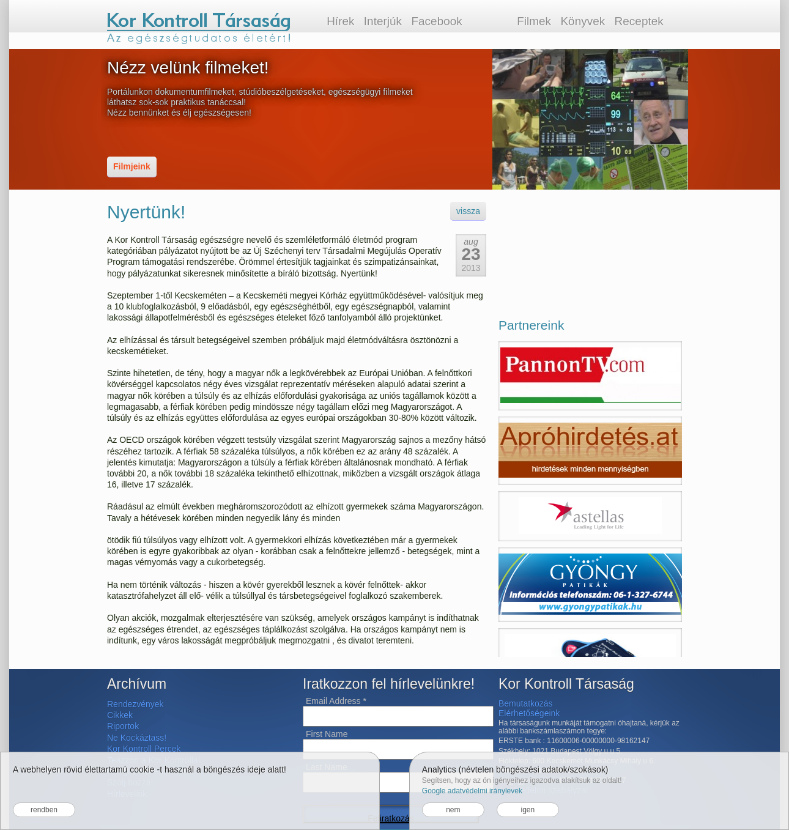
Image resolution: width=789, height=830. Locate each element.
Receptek (639, 21)
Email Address (336, 701)
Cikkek (120, 715)
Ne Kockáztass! (136, 738)
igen (527, 810)
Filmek (534, 21)
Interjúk (383, 21)
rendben (44, 810)
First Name (326, 734)
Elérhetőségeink (529, 713)
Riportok (123, 726)
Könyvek (582, 21)
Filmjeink (131, 166)
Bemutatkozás (525, 703)
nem (453, 810)
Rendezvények (135, 704)
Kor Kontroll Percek (144, 749)
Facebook (436, 21)
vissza (468, 211)
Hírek (340, 21)
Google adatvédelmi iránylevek (472, 791)
